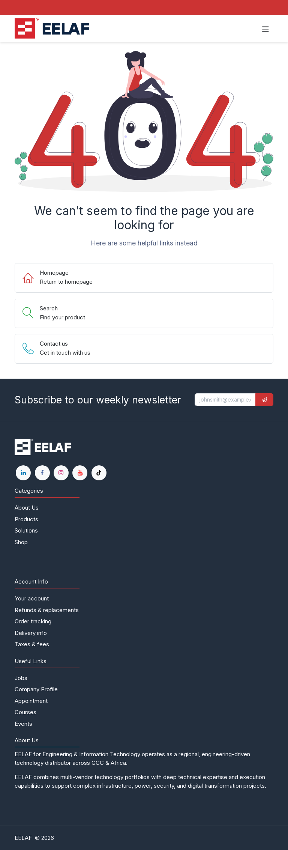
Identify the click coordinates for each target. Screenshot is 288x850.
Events (23, 723)
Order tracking (33, 621)
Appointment (31, 700)
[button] (264, 399)
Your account (32, 598)
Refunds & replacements (47, 610)
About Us (27, 507)
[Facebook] (42, 472)
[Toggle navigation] (265, 28)
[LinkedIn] (23, 472)
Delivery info (31, 632)
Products (26, 519)
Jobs (21, 678)
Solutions (26, 530)
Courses (25, 712)
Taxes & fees (32, 644)
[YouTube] (79, 472)
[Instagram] (61, 472)
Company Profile (36, 689)
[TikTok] (99, 472)
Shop (21, 542)
